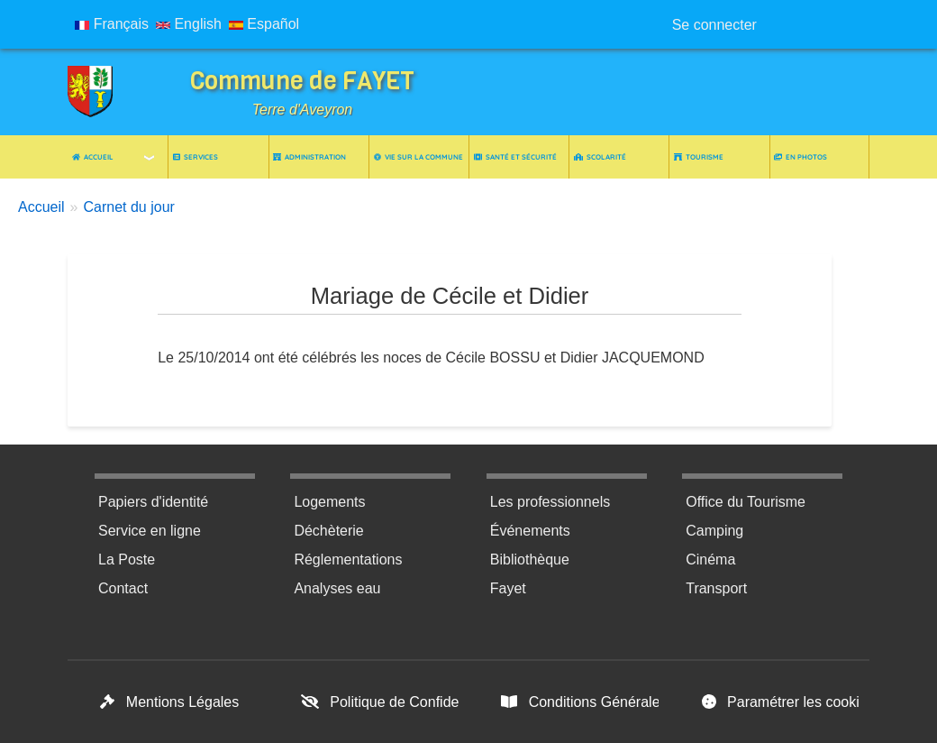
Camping (714, 530)
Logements (329, 501)
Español (264, 24)
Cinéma (710, 559)
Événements (530, 530)
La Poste (126, 559)
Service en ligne (149, 530)
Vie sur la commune (418, 156)
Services (195, 156)
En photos (800, 156)
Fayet (508, 588)
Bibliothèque (529, 559)
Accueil (93, 156)
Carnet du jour (128, 207)
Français (112, 24)
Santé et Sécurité (515, 156)
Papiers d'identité (153, 501)
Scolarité (600, 156)
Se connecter (714, 24)
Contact (123, 588)
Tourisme (698, 156)
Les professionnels (550, 501)
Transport (716, 588)
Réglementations (348, 559)
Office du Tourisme (745, 501)
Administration (309, 156)
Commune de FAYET (302, 80)
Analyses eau (337, 588)
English (189, 24)
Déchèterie (328, 530)
